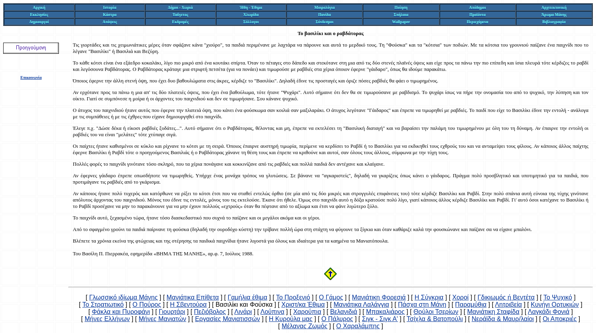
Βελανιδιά (343, 311)
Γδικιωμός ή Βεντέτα (506, 297)
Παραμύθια (471, 304)
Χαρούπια (307, 311)
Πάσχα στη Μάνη (422, 304)
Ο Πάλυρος (337, 318)
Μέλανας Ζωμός (304, 326)
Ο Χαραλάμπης (358, 326)
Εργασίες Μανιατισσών (227, 318)
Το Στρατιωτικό (103, 304)
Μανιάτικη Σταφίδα (493, 311)
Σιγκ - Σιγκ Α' (380, 318)
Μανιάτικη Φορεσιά (379, 297)
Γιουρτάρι (172, 311)
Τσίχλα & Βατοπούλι (435, 318)
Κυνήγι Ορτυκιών (555, 304)
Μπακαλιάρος (385, 311)
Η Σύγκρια (429, 297)
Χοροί (460, 297)
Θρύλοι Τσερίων (435, 311)
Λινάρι (243, 311)
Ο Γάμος (331, 297)
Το (300, 33)
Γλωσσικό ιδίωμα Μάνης (123, 297)
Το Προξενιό (293, 297)
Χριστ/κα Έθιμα (303, 304)
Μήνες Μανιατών (162, 318)
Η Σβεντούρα (188, 304)
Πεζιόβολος (210, 311)
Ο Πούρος (146, 304)
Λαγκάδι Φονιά (548, 311)
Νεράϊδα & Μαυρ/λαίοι (502, 318)
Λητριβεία (508, 304)
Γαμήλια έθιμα (247, 297)
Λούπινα (272, 311)
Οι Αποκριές (560, 318)
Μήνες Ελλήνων (107, 318)
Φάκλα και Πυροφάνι (121, 311)
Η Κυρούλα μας (291, 318)
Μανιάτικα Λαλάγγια (361, 304)
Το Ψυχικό (557, 297)
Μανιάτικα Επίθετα (193, 297)
